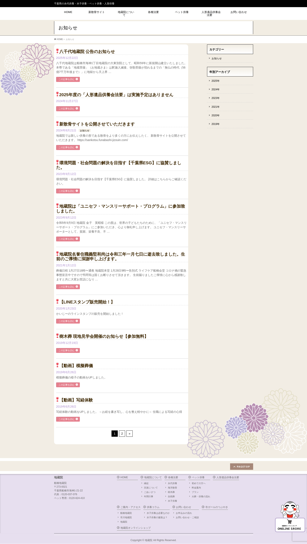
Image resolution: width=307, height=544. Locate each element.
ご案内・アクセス (130, 507)
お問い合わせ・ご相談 (187, 517)
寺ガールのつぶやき (216, 507)
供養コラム (153, 507)
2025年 (216, 80)
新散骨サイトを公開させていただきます (97, 124)
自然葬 (171, 496)
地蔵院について (153, 477)
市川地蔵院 (126, 517)
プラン (195, 492)
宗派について (151, 487)
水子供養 (172, 501)
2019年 (216, 124)
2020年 (216, 115)
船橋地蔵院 (126, 513)
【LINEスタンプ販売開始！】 (87, 302)
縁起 (146, 483)
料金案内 (196, 487)
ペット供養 (198, 477)
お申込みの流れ (184, 513)
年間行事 (148, 496)
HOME (124, 477)
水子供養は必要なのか (158, 513)
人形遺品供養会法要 (227, 477)
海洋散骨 (172, 487)
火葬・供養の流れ (201, 496)
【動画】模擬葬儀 (76, 365)
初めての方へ (199, 483)
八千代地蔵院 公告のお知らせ (87, 51)
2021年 (216, 106)
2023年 (216, 98)
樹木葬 (171, 492)
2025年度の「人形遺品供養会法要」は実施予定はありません (116, 94)
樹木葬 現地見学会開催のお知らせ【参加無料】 (104, 336)
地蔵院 (123, 522)
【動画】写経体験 (76, 400)
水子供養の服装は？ (157, 517)
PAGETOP (243, 466)
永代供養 (172, 483)
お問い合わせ (183, 507)
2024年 (216, 89)
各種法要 (173, 477)
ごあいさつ (149, 492)
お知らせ (84, 130)
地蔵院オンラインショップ (135, 527)
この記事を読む (66, 79)
